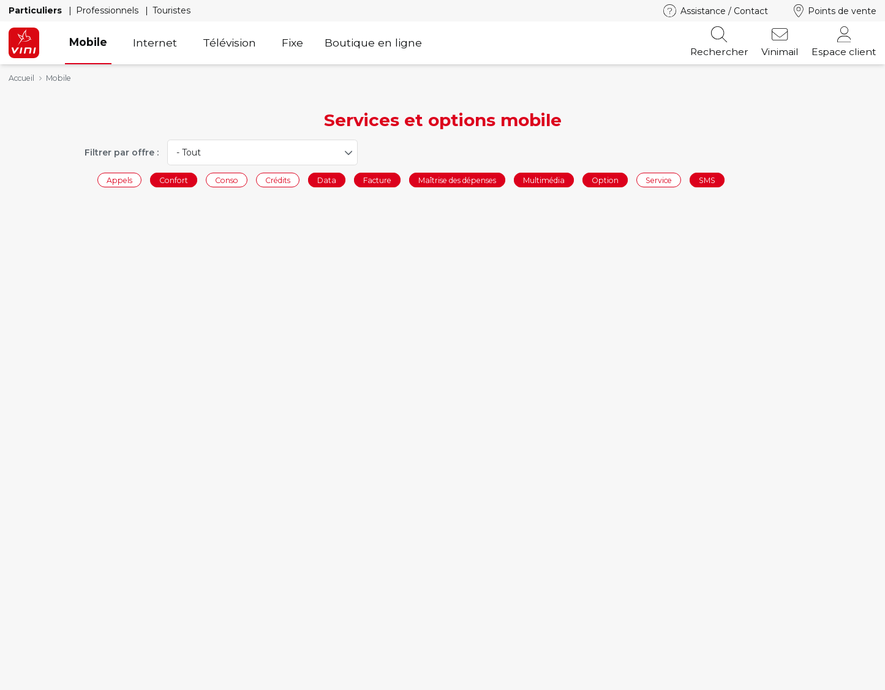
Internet (155, 42)
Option (605, 179)
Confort (173, 179)
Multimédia (544, 179)
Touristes (171, 10)
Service (659, 179)
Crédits (277, 179)
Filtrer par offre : (122, 152)
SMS (707, 179)
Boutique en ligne (373, 42)
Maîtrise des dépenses (457, 179)
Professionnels (108, 10)
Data (326, 179)
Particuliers (36, 10)
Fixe (292, 42)
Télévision (229, 42)
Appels (119, 179)
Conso (226, 179)
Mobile (88, 42)
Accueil (21, 78)
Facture (377, 179)
